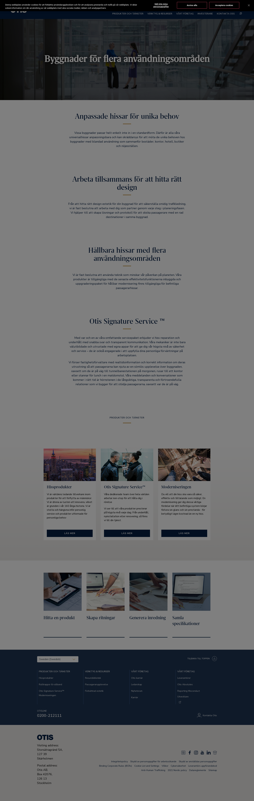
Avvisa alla (192, 5)
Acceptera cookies (224, 5)
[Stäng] (248, 4)
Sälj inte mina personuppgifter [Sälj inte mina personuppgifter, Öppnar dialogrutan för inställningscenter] (161, 4)
